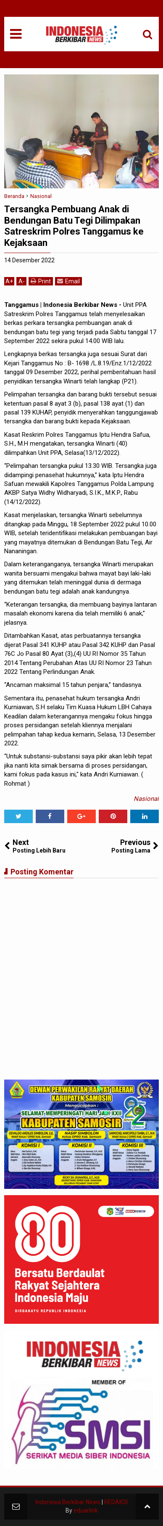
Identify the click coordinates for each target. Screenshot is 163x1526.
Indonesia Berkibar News (67, 1502)
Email (68, 281)
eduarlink (86, 1510)
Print (41, 281)
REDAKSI (116, 1502)
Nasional (146, 799)
